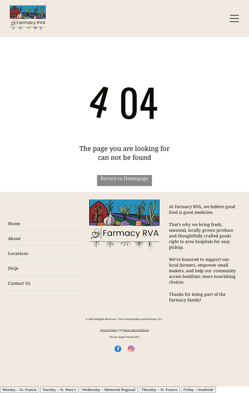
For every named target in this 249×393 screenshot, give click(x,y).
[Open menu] (234, 18)
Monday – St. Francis (19, 389)
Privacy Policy (108, 330)
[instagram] (131, 350)
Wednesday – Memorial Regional (108, 389)
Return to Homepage (124, 178)
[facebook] (118, 350)
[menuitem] (45, 223)
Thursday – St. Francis (159, 389)
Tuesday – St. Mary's (59, 389)
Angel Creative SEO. (129, 336)
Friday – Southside (198, 389)
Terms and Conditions (136, 330)
